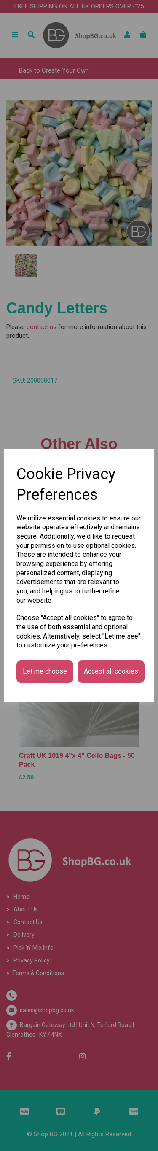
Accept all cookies (111, 671)
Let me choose (45, 671)
